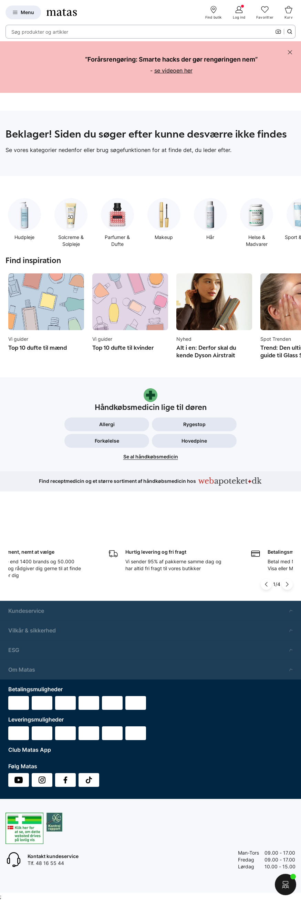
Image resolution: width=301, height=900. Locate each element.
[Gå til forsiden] (61, 12)
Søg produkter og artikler (39, 32)
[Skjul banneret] (289, 52)
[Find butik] (214, 12)
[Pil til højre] (287, 571)
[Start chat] (285, 884)
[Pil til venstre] (266, 571)
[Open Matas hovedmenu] (23, 12)
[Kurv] (288, 12)
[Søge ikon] (289, 31)
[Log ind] (239, 12)
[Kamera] (278, 31)
